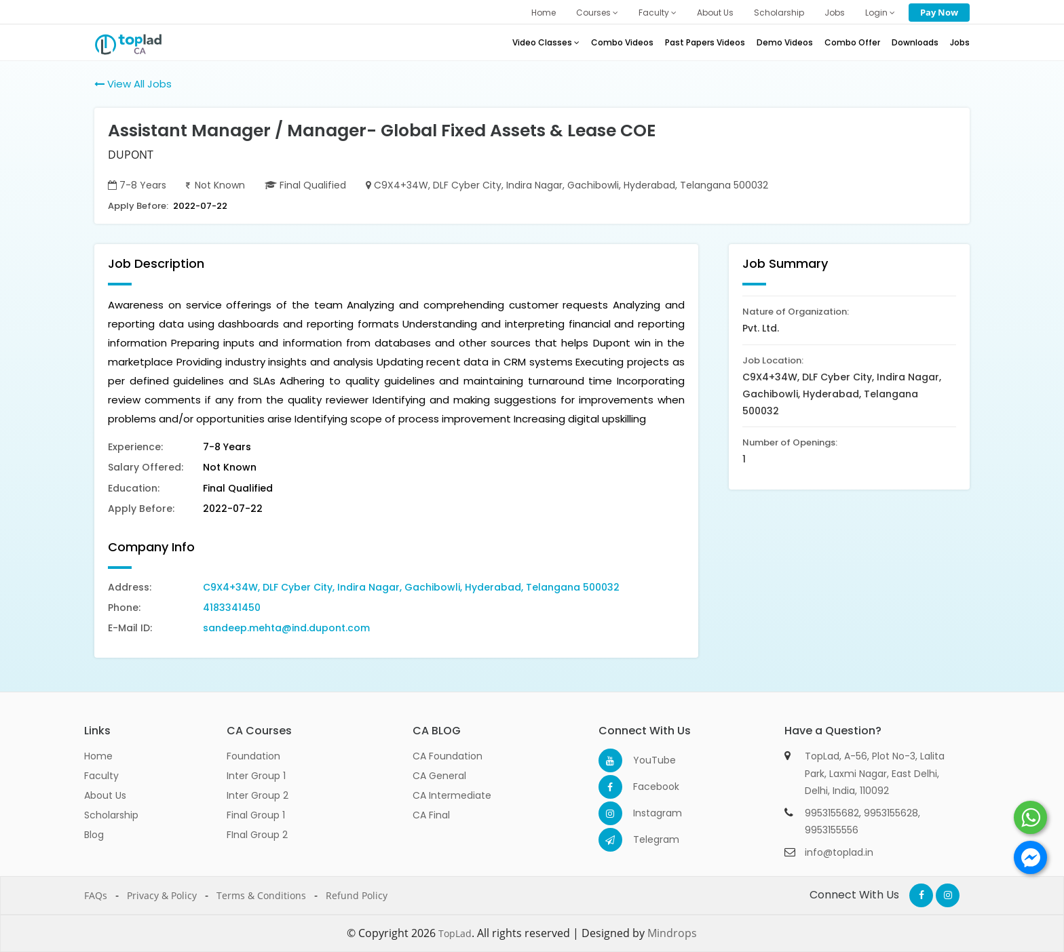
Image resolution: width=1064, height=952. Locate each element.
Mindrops (672, 933)
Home (543, 12)
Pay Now (939, 12)
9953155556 (831, 830)
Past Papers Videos (705, 42)
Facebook (645, 786)
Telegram (645, 839)
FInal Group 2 (257, 834)
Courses (597, 12)
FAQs (95, 895)
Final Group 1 (256, 815)
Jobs (834, 12)
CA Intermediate (452, 795)
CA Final (431, 815)
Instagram (645, 813)
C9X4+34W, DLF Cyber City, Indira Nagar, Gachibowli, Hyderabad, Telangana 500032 (411, 587)
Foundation (253, 756)
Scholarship (779, 12)
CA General (439, 775)
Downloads (915, 42)
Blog (94, 834)
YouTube (645, 760)
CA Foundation (447, 756)
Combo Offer (852, 42)
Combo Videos (622, 42)
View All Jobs (133, 84)
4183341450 (232, 607)
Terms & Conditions (261, 895)
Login (880, 12)
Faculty (658, 12)
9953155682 (832, 813)
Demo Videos (785, 42)
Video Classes (546, 42)
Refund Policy (356, 895)
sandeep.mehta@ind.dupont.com (286, 628)
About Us (715, 12)
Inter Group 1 (256, 775)
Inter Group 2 (257, 795)
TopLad (455, 933)
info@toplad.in (839, 852)
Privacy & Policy (162, 895)
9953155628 (891, 813)
